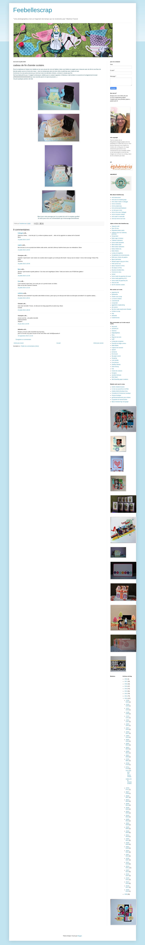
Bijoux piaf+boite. (116, 259)
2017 (126, 681)
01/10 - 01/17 (128, 886)
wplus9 (114, 349)
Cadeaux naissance (117, 240)
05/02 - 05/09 (128, 823)
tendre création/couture (118, 387)
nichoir (113, 274)
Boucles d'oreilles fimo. (118, 270)
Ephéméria (115, 294)
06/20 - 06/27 (128, 796)
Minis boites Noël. (117, 244)
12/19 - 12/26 (128, 705)
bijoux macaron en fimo (118, 265)
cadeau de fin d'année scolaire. (129, 782)
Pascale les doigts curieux (119, 343)
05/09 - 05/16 (128, 820)
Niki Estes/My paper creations (120, 379)
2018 (126, 679)
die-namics (115, 307)
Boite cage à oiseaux (117, 238)
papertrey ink (115, 292)
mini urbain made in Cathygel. (120, 201)
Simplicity (114, 358)
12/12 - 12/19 (128, 709)
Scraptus (114, 373)
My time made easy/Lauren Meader (121, 309)
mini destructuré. (116, 197)
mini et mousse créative (118, 214)
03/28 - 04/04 (128, 843)
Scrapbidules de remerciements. (121, 255)
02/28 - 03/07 (128, 859)
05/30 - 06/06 (128, 808)
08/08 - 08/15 (128, 752)
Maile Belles (115, 345)
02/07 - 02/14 (128, 871)
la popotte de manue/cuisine (119, 399)
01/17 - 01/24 (128, 882)
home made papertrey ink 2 (119, 278)
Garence (114, 331)
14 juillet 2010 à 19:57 (24, 239)
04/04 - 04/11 (128, 839)
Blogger (80, 936)
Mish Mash (115, 377)
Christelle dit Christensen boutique (121, 393)
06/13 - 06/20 (128, 800)
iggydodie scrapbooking (118, 305)
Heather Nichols (116, 364)
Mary (19, 269)
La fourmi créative (117, 298)
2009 (126, 894)
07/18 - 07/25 (128, 763)
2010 (126, 698)
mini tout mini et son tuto (118, 218)
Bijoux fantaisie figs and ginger (120, 401)
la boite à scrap (116, 311)
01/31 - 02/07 (128, 874)
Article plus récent (19, 343)
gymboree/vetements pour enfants (121, 397)
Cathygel (20, 233)
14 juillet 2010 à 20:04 (24, 250)
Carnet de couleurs (117, 371)
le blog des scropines (117, 341)
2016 (126, 684)
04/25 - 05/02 (128, 827)
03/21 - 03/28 (128, 847)
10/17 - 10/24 (128, 728)
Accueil (58, 343)
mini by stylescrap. (117, 206)
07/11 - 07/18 (128, 767)
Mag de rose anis (116, 337)
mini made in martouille (118, 216)
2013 (126, 691)
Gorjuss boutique (116, 395)
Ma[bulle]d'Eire (116, 333)
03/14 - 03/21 (128, 851)
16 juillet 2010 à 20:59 (24, 263)
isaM (113, 339)
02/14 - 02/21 (128, 867)
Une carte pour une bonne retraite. (128, 773)
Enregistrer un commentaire (23, 339)
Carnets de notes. (117, 272)
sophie (20, 245)
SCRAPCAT (115, 328)
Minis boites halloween (118, 246)
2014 (126, 688)
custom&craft (115, 300)
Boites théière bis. (117, 249)
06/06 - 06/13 (128, 804)
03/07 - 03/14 (128, 855)
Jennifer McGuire (116, 375)
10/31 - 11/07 (128, 720)
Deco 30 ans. (115, 228)
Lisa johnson (115, 362)
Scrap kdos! (115, 236)
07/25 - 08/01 (128, 759)
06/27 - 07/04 (128, 792)
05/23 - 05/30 (128, 812)
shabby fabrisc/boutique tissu (120, 391)
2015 (126, 686)
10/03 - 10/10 (128, 736)
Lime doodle (115, 360)
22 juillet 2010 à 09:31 (24, 298)
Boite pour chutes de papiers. (120, 257)
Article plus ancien (98, 343)
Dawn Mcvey (115, 366)
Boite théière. (115, 251)
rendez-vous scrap (117, 296)
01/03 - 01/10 (128, 890)
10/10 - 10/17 (128, 732)
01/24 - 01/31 (128, 878)
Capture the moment (117, 347)
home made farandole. (118, 242)
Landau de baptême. (117, 253)
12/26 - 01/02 (128, 701)
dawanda (114, 315)
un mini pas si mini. (117, 210)
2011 (126, 696)
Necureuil (114, 326)
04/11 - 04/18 (128, 835)
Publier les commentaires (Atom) (30, 346)
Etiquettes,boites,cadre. (118, 230)
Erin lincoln (115, 354)
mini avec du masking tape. (119, 199)
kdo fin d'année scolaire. (118, 284)
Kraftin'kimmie (116, 317)
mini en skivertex (116, 204)
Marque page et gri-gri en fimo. (120, 261)
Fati (113, 369)
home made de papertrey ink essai (121, 276)
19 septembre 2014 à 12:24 (25, 336)
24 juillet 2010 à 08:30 (24, 310)
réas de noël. (115, 282)
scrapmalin (115, 303)
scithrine (20, 293)
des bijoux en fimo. (117, 268)
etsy (113, 313)
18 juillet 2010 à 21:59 (24, 275)
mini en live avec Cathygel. (119, 212)
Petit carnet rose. (116, 263)
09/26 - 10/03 (128, 740)
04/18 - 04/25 (128, 831)
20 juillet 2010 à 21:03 (24, 287)
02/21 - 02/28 (128, 863)
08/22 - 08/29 (128, 748)
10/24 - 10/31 (128, 724)
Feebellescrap (32, 10)
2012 (126, 693)
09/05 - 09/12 (128, 744)
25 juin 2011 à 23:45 (23, 324)
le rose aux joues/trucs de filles (120, 389)
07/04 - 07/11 (128, 788)
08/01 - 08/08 (128, 756)
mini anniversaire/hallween (119, 208)
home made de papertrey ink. (120, 280)
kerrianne (114, 352)
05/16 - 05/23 (128, 816)
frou (19, 281)
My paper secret (116, 356)
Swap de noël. (116, 226)
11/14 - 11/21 (128, 716)
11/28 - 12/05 (128, 713)
